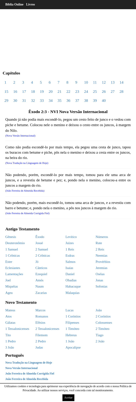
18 (33, 91)
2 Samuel (41, 249)
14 (121, 82)
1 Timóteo (72, 329)
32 (33, 100)
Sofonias (101, 286)
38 (86, 100)
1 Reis (70, 249)
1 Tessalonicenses (17, 329)
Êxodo (39, 237)
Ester (8, 262)
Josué (39, 243)
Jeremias (101, 268)
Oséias (100, 274)
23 (77, 91)
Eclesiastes (12, 268)
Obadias (71, 280)
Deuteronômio (15, 243)
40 (104, 100)
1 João (70, 341)
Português (14, 355)
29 (6, 100)
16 (15, 91)
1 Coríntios (73, 316)
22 (68, 91)
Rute (99, 243)
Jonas (99, 280)
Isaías (69, 268)
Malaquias (73, 293)
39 (95, 100)
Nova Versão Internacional (21, 368)
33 (42, 100)
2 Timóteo (102, 329)
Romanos (41, 316)
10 (86, 82)
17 (24, 91)
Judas (39, 347)
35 (59, 100)
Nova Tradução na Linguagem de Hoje (28, 362)
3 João (9, 347)
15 (6, 91)
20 (51, 91)
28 (121, 91)
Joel (8, 280)
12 (104, 82)
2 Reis (100, 249)
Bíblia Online (14, 4)
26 (104, 91)
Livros (30, 4)
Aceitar (68, 397)
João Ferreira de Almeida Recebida (26, 378)
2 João (100, 341)
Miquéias (11, 286)
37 (77, 100)
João (99, 310)
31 (24, 100)
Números (102, 237)
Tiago (99, 335)
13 (113, 82)
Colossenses (104, 322)
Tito (8, 335)
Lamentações (14, 274)
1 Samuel (11, 249)
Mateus (10, 310)
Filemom (41, 335)
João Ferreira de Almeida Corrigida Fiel (29, 373)
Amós (39, 280)
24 (86, 91)
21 (59, 91)
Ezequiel (41, 274)
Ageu (9, 293)
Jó (36, 262)
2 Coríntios (103, 316)
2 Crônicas (42, 255)
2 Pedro (40, 341)
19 (42, 91)
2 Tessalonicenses (47, 329)
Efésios (40, 322)
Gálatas (10, 322)
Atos (8, 316)
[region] (68, 37)
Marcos (40, 310)
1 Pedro (10, 341)
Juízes (70, 243)
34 (51, 100)
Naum (39, 286)
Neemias (101, 255)
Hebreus (71, 335)
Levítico (71, 237)
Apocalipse (73, 347)
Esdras (70, 255)
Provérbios (103, 262)
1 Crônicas (12, 255)
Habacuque (73, 286)
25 (95, 91)
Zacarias (41, 293)
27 (113, 91)
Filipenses (72, 322)
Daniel (70, 274)
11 (95, 82)
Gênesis (10, 237)
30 (15, 100)
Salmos (70, 262)
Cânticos (41, 268)
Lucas (69, 310)
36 (68, 100)
